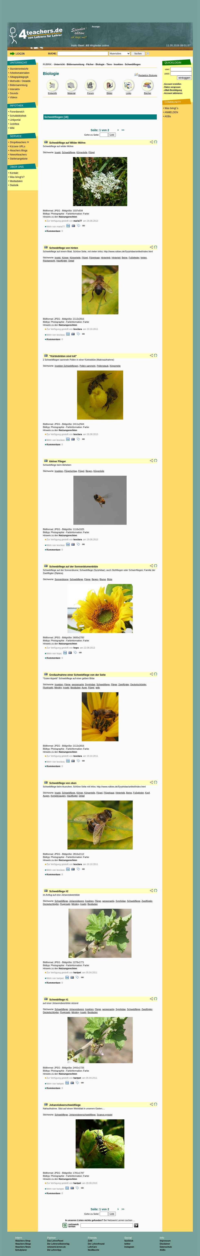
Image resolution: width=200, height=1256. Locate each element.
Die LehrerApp (54, 1250)
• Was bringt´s (170, 108)
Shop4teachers (19, 142)
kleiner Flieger (57, 461)
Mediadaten (16, 181)
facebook (128, 1241)
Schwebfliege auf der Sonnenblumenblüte (73, 566)
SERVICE (16, 136)
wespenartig (78, 684)
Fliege (87, 579)
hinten (143, 257)
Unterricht (59, 64)
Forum (90, 93)
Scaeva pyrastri (104, 1114)
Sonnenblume (62, 579)
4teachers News (23, 1247)
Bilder (109, 93)
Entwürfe (52, 93)
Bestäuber (75, 687)
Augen (46, 796)
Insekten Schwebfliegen (66, 366)
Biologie (100, 64)
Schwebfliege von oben (62, 783)
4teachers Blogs (18, 150)
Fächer (90, 64)
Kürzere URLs (17, 146)
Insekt (58, 152)
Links (128, 93)
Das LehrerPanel (55, 1241)
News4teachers (18, 154)
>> (122, 130)
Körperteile (81, 152)
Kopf (147, 793)
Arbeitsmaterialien (19, 72)
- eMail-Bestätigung (172, 90)
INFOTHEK (16, 105)
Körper (65, 257)
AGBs (162, 1250)
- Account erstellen (172, 84)
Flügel (91, 152)
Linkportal (15, 119)
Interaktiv (15, 89)
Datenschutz (166, 1247)
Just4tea (14, 124)
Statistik (14, 185)
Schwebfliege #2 (58, 891)
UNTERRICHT (18, 62)
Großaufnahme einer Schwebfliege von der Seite (77, 674)
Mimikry (58, 687)
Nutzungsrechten (68, 216)
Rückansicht (49, 260)
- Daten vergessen (172, 87)
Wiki (12, 128)
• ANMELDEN (170, 112)
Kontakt (14, 173)
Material (71, 93)
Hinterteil (116, 257)
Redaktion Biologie (147, 75)
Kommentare (53, 231)
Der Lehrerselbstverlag (58, 1244)
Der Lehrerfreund (96, 1244)
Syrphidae (90, 684)
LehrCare (92, 1247)
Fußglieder (134, 257)
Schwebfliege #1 (58, 999)
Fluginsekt (48, 687)
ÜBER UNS (17, 166)
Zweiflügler (123, 684)
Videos (13, 97)
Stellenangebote (19, 158)
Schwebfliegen (133, 64)
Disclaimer (165, 1244)
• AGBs (166, 116)
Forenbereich (17, 111)
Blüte (109, 579)
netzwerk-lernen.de (56, 1247)
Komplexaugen (58, 796)
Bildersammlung (18, 85)
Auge (84, 687)
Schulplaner (21, 1250)
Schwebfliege (68, 152)
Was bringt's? (17, 177)
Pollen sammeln (87, 366)
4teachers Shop (22, 1241)
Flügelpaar (94, 257)
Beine (124, 257)
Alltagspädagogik (19, 77)
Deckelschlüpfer (138, 684)
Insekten (118, 64)
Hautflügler (61, 260)
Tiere (109, 64)
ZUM (90, 1241)
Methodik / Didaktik (20, 81)
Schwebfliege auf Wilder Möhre (67, 142)
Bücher (147, 93)
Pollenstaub (103, 366)
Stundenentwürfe (19, 68)
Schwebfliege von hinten (63, 248)
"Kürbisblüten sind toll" (63, 356)
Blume (102, 579)
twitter (127, 1244)
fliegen (89, 471)
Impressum (165, 1241)
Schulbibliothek (18, 115)
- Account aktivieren (172, 93)
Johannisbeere (76, 901)
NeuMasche (93, 1250)
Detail (71, 260)
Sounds (14, 93)
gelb (97, 687)
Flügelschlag (70, 471)
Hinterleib (105, 257)
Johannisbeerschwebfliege (65, 1105)
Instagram (129, 1247)
